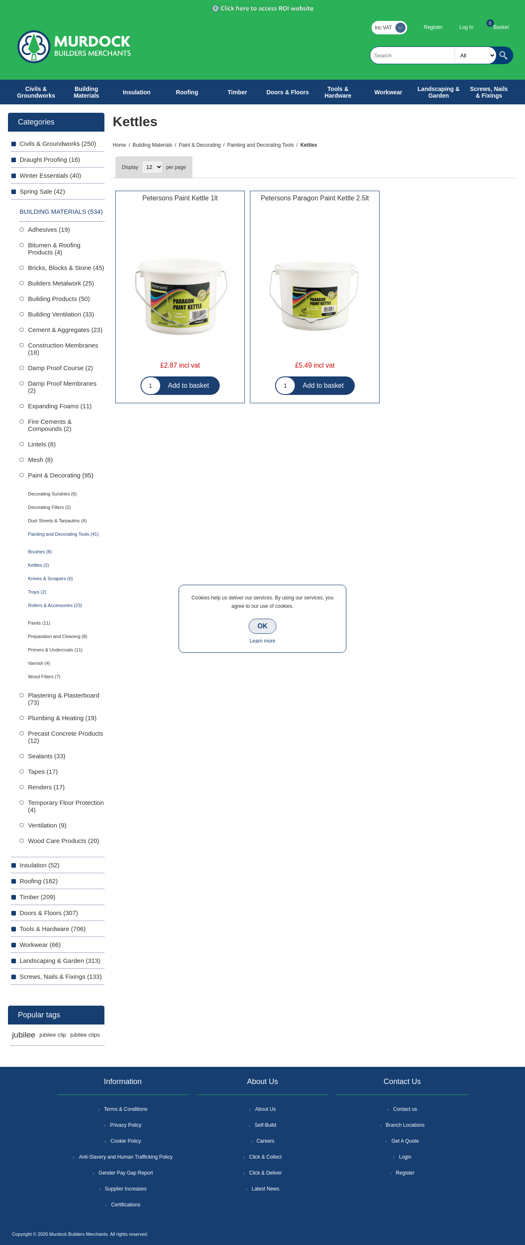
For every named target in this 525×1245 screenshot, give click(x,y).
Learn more (262, 641)
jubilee (23, 1034)
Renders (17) (46, 787)
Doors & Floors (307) (49, 912)
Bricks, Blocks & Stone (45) (66, 267)
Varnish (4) (39, 663)
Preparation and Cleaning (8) (57, 636)
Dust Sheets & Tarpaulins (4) (57, 520)
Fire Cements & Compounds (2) (50, 425)
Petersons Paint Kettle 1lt (180, 198)
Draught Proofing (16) (50, 159)
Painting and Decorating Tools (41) (63, 534)
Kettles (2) (38, 565)
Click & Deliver (265, 1173)
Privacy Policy (125, 1125)
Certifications (125, 1205)
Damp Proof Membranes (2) (62, 387)
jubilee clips (85, 1035)
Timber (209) (37, 896)
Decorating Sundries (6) (52, 493)
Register (433, 27)
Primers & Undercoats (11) (55, 649)
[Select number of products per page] (152, 167)
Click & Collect (265, 1157)
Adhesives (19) (49, 229)
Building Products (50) (59, 298)
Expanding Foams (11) (60, 406)
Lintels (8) (42, 444)
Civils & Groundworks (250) (58, 143)
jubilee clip (52, 1035)
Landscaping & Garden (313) (60, 960)
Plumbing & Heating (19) (62, 717)
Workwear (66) (40, 944)
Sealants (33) (46, 756)
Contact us (405, 1109)
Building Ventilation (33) (61, 314)
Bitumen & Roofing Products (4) (54, 248)
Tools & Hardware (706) (53, 928)
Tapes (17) (43, 771)
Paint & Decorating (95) (61, 475)
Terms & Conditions (126, 1109)
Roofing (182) (39, 880)
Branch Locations (405, 1125)
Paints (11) (39, 622)
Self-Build (265, 1125)
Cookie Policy (125, 1141)
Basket (501, 27)
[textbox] (433, 55)
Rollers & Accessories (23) (55, 605)
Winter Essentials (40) (50, 175)
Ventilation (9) (47, 825)
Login (405, 1157)
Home (119, 145)
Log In (466, 27)
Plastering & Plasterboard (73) (63, 699)
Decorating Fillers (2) (49, 507)
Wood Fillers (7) (44, 676)
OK (262, 626)
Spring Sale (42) (42, 191)
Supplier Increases (125, 1189)
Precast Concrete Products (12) (65, 737)
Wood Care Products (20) (63, 840)
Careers (266, 1141)
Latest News (265, 1189)
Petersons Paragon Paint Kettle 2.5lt (315, 198)
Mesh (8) (40, 459)
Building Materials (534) (61, 211)
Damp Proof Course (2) (60, 367)
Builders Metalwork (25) (61, 283)
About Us (265, 1109)
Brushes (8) (40, 551)
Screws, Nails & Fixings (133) (61, 976)
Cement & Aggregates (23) (65, 329)
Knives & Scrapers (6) (50, 578)
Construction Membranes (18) (63, 349)
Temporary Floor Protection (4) (66, 806)
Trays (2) (37, 591)
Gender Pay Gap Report (126, 1173)
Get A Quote (404, 1141)
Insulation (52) (40, 865)
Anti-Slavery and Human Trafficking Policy (125, 1157)
